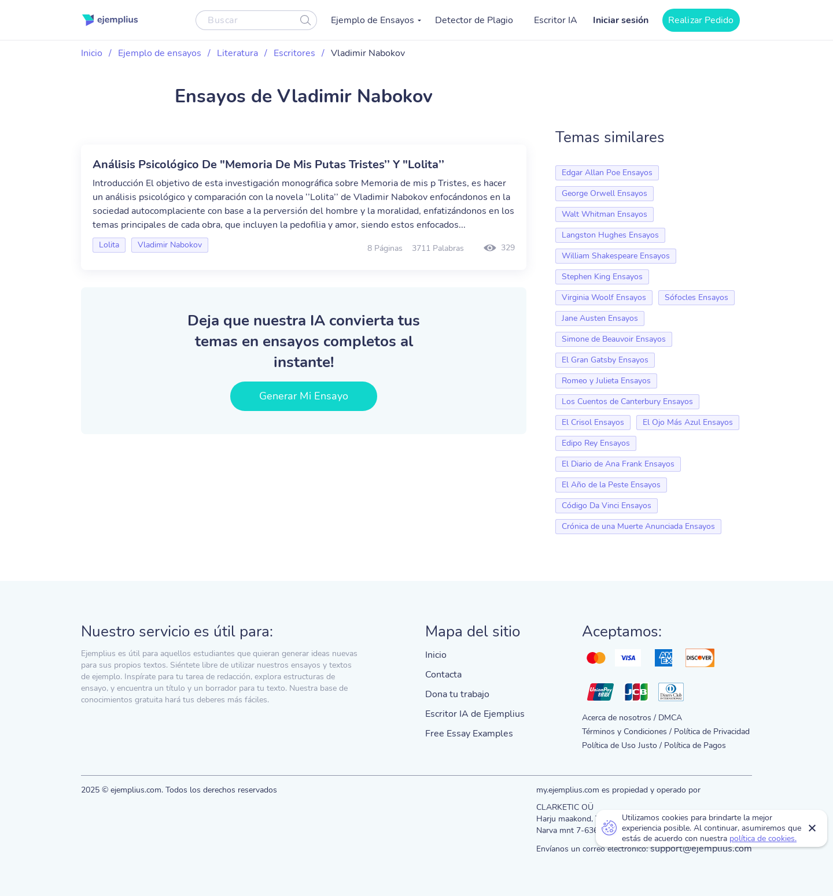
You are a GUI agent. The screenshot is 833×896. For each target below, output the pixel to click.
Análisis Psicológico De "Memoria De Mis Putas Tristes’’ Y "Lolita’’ (268, 164)
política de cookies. (763, 838)
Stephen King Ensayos (602, 276)
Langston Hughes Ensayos (610, 234)
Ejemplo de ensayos (159, 53)
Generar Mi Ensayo (304, 396)
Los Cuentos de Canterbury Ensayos (627, 401)
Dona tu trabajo (457, 694)
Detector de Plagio (474, 20)
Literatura (237, 53)
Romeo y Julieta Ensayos (606, 380)
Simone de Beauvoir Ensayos (614, 339)
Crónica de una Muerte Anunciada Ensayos (638, 526)
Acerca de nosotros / (619, 717)
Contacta (443, 674)
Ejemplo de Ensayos (372, 20)
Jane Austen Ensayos (600, 318)
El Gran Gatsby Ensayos (605, 359)
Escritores (294, 53)
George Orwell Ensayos (604, 193)
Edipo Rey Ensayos (596, 443)
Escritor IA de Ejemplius (475, 714)
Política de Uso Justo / (622, 745)
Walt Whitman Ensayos (604, 214)
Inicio (91, 53)
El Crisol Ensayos (593, 422)
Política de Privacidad (712, 731)
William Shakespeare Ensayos (616, 255)
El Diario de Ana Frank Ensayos (618, 463)
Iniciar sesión (620, 20)
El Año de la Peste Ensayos (611, 484)
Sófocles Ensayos (696, 297)
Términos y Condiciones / (627, 731)
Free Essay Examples (469, 733)
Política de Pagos (695, 745)
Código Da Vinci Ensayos (606, 505)
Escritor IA (555, 20)
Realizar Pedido (701, 20)
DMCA (670, 717)
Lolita (109, 244)
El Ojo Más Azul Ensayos (688, 422)
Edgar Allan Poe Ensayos (607, 172)
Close (812, 828)
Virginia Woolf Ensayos (604, 297)
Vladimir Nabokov (170, 244)
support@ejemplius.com (701, 848)
